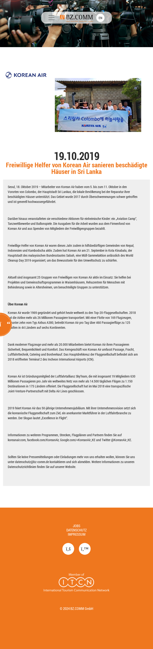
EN (100, 18)
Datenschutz (76, 530)
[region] (76, 254)
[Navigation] (51, 18)
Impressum (76, 534)
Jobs (76, 525)
